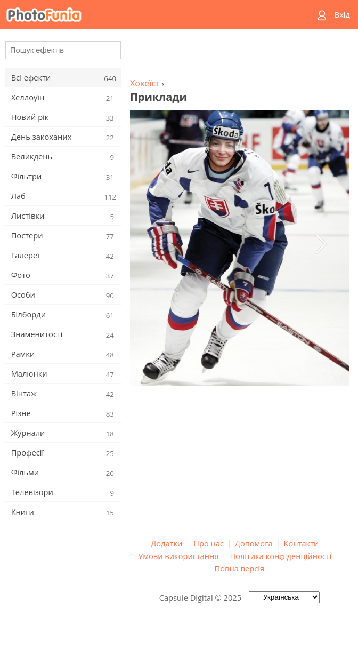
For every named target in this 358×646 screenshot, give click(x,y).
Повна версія (240, 568)
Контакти (301, 543)
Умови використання (178, 556)
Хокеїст (145, 83)
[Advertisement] (239, 56)
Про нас (208, 543)
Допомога (254, 543)
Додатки (166, 543)
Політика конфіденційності (280, 556)
